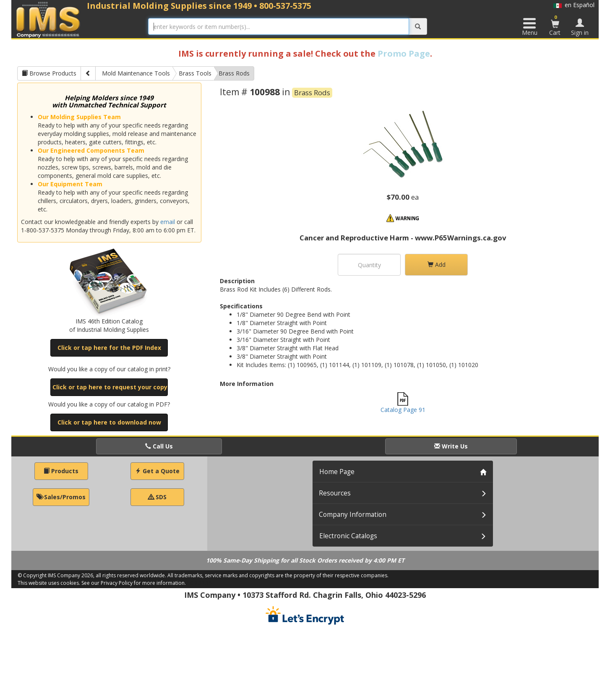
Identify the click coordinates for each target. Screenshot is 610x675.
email (167, 222)
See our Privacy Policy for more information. (133, 582)
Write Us (451, 446)
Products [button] (61, 471)
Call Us (159, 446)
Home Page (337, 471)
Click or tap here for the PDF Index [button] (109, 348)
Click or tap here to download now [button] (109, 422)
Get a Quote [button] (157, 471)
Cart (555, 25)
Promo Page (404, 53)
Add (437, 264)
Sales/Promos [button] (61, 497)
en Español (573, 5)
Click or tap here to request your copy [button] (109, 387)
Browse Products (49, 73)
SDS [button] (157, 497)
